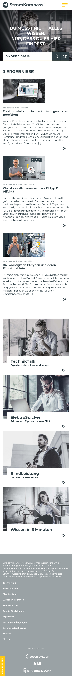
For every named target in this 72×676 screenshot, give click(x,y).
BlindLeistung (10, 594)
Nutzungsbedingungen (15, 622)
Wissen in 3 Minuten (13, 600)
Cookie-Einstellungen (14, 611)
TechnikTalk (9, 583)
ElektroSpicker (10, 588)
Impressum (8, 616)
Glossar (7, 639)
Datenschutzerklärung (14, 628)
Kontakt (7, 633)
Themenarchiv (10, 605)
